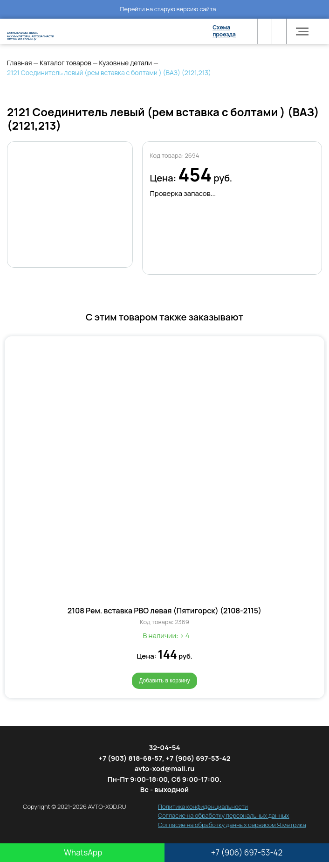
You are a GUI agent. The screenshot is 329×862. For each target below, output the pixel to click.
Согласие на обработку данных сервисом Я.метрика (232, 824)
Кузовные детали (125, 62)
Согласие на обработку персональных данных (223, 815)
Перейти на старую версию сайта (168, 9)
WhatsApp (82, 852)
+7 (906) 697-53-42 (247, 852)
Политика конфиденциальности (203, 806)
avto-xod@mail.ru (165, 768)
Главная (19, 62)
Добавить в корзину (164, 680)
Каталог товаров (65, 62)
